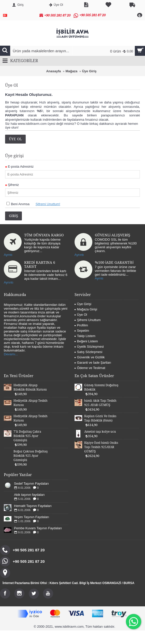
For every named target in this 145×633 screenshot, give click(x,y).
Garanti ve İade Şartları (93, 362)
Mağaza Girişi (86, 309)
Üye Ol (15, 139)
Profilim (81, 325)
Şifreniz (13, 185)
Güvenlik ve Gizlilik (90, 357)
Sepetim (82, 330)
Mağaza (71, 71)
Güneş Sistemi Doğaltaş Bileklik (101, 387)
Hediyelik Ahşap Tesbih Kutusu (30, 403)
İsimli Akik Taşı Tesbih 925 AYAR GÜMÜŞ (100, 403)
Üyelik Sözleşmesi (89, 346)
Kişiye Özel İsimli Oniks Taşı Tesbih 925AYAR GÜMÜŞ (101, 447)
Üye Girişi (83, 304)
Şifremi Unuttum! (48, 204)
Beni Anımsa (20, 204)
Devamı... (11, 354)
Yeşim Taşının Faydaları (31, 517)
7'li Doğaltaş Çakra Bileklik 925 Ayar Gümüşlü (27, 436)
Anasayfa (53, 71)
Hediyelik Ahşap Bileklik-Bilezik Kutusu (30, 387)
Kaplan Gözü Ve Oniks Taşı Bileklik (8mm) (100, 418)
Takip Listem (85, 336)
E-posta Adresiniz (21, 166)
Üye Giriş (89, 71)
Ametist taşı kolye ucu (100, 431)
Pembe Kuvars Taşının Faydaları (38, 528)
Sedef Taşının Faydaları (31, 483)
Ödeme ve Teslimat (90, 368)
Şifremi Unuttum (88, 320)
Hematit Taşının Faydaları (33, 506)
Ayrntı (8, 255)
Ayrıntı (79, 255)
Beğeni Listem (86, 341)
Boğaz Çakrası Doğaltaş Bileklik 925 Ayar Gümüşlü (30, 456)
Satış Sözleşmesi (89, 352)
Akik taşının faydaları (29, 495)
